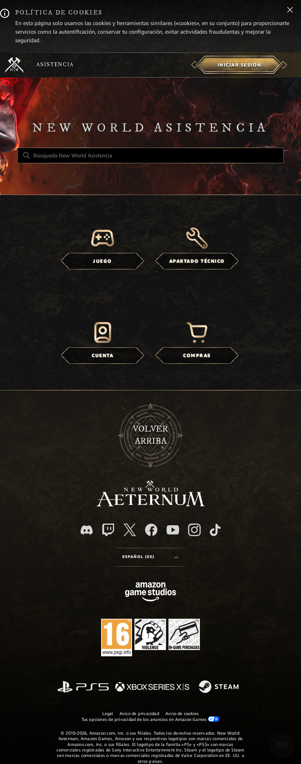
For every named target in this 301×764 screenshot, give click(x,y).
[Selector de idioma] (150, 557)
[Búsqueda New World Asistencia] (150, 155)
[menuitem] (239, 65)
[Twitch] (108, 530)
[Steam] (219, 687)
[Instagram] (194, 530)
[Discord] (86, 530)
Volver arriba (150, 434)
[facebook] (151, 530)
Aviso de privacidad (139, 713)
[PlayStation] (83, 687)
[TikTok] (215, 530)
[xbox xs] (152, 687)
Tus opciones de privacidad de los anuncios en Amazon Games (151, 719)
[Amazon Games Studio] (150, 593)
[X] (129, 530)
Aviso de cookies (182, 713)
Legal (107, 713)
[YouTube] (173, 530)
